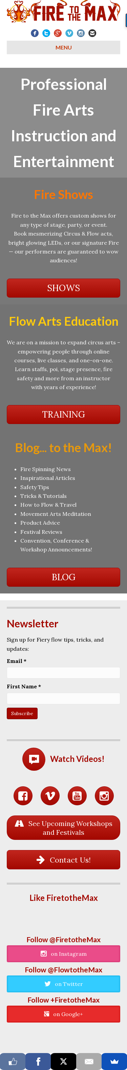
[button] (63, 288)
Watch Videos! (77, 759)
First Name (24, 686)
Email (16, 661)
